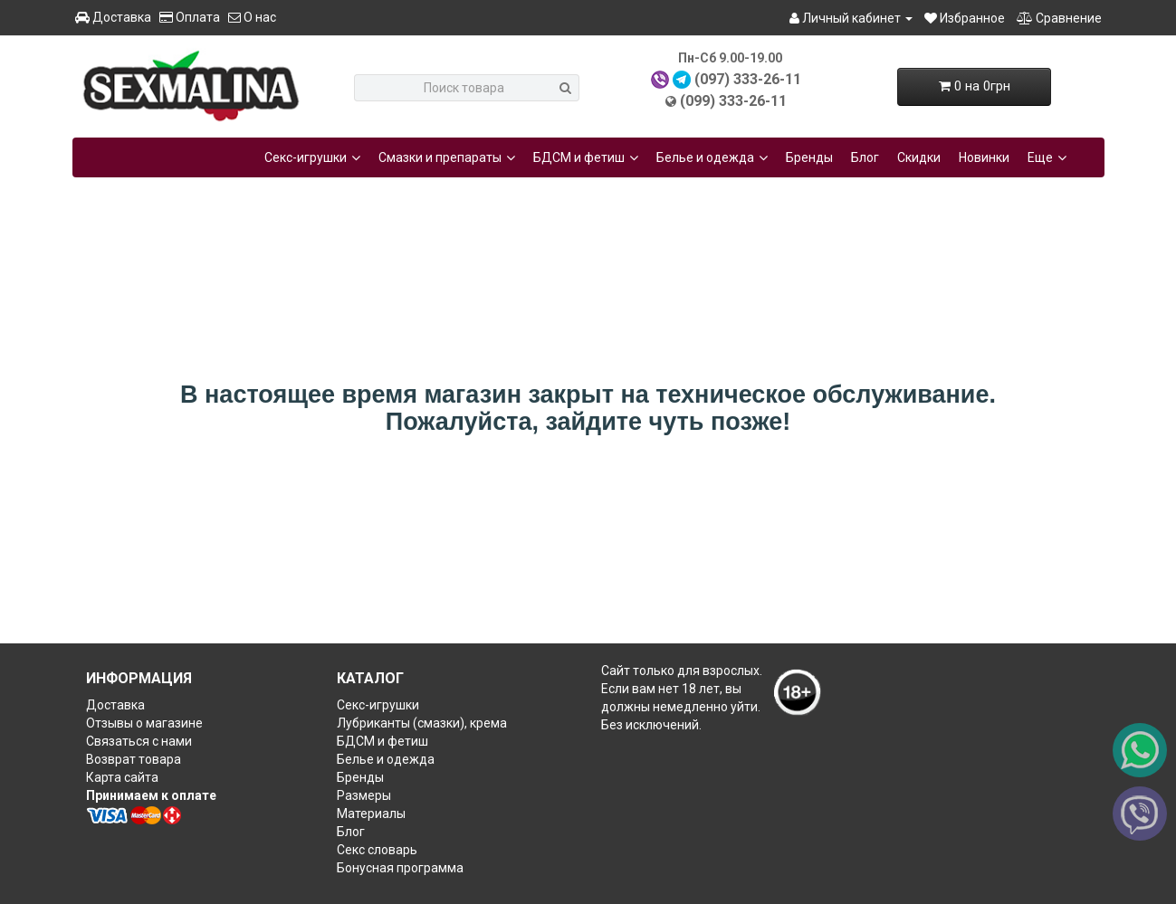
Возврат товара (133, 759)
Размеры (364, 795)
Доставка (113, 17)
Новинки (984, 157)
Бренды (809, 157)
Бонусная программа (400, 868)
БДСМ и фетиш (585, 157)
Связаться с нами (139, 741)
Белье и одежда (712, 157)
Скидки (919, 157)
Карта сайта (122, 777)
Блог (865, 157)
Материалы (371, 813)
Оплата (189, 17)
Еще (1047, 157)
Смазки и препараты (446, 157)
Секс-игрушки (312, 157)
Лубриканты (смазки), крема (422, 723)
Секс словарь (377, 849)
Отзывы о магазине (144, 723)
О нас (252, 17)
